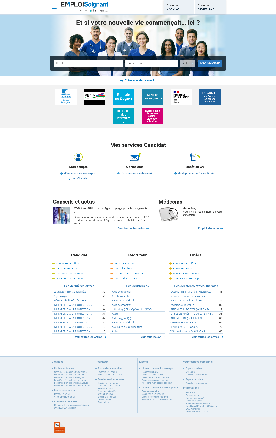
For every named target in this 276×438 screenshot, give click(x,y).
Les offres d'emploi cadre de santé (70, 380)
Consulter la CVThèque (153, 394)
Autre (115, 313)
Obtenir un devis (105, 394)
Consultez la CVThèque (109, 385)
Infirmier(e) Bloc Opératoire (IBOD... (132, 309)
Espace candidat (194, 368)
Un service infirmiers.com (94, 10)
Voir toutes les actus (131, 228)
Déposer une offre (150, 391)
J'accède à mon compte (79, 173)
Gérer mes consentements (198, 411)
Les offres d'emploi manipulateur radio (72, 385)
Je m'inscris (79, 178)
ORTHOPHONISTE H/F (183, 322)
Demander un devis (126, 278)
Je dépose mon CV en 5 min (196, 173)
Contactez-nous (193, 395)
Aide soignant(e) (121, 291)
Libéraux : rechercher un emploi (158, 368)
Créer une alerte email (139, 80)
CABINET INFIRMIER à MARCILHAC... (191, 291)
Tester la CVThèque (107, 372)
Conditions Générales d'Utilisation (201, 406)
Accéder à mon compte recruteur (157, 399)
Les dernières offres (79, 286)
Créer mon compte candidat (155, 380)
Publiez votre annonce (186, 273)
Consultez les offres (68, 263)
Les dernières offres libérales (196, 286)
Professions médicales (65, 401)
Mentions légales (194, 400)
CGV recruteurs (193, 409)
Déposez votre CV (66, 268)
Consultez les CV (124, 268)
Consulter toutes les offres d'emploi (70, 372)
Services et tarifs (124, 263)
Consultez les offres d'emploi (155, 377)
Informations (191, 387)
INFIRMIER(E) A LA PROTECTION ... (73, 304)
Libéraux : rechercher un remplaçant (160, 387)
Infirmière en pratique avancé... (189, 296)
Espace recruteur (194, 379)
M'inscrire (190, 372)
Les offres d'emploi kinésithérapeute (71, 383)
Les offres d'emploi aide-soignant (69, 377)
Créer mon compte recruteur (155, 397)
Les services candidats (65, 390)
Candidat (79, 255)
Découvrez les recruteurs (71, 273)
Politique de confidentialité (198, 403)
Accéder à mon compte (196, 374)
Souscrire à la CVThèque (110, 374)
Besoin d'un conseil (107, 397)
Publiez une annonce (108, 383)
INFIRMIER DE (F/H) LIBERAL (186, 318)
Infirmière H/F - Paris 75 (184, 326)
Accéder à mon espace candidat (157, 383)
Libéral (196, 255)
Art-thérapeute (121, 296)
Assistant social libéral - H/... (187, 300)
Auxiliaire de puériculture (127, 326)
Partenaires (103, 402)
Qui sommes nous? (195, 398)
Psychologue (61, 296)
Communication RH (107, 391)
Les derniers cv (137, 286)
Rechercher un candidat (110, 368)
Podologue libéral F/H (183, 304)
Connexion (174, 7)
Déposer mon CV (62, 394)
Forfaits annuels (105, 388)
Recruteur (137, 255)
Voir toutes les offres (88, 337)
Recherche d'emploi (64, 368)
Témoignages (104, 399)
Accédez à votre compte (70, 278)
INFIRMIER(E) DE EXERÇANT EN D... (190, 309)
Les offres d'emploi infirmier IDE (69, 374)
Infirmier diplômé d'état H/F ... (71, 300)
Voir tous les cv (151, 337)
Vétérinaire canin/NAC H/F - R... (188, 331)
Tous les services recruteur (111, 379)
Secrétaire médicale (123, 300)
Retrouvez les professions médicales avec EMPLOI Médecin (71, 406)
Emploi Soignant (84, 7)
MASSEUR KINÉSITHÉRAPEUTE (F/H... (191, 313)
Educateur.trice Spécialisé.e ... (71, 291)
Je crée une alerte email (136, 173)
